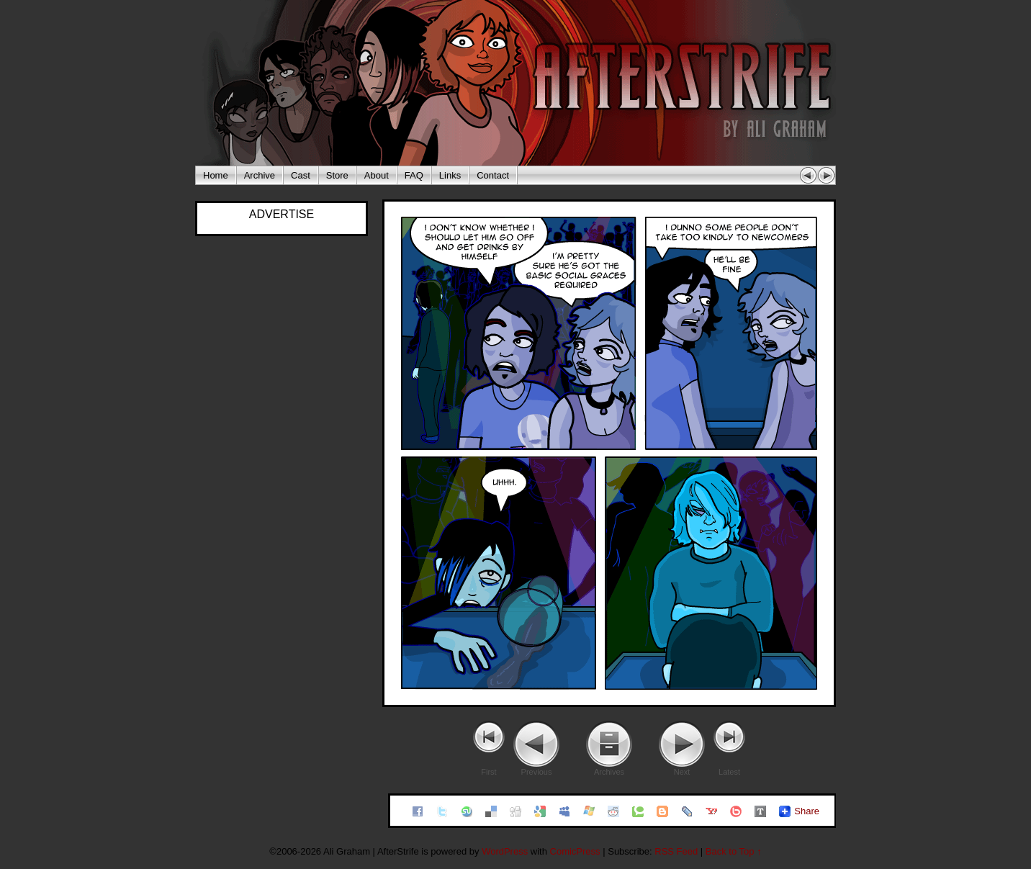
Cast (300, 175)
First (488, 771)
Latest (729, 771)
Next (682, 771)
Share (806, 811)
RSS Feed (676, 851)
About (376, 175)
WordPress (505, 851)
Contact (493, 175)
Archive (259, 175)
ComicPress (575, 851)
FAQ (414, 175)
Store (337, 175)
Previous (536, 771)
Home (215, 175)
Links (450, 175)
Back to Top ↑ (734, 851)
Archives (609, 771)
